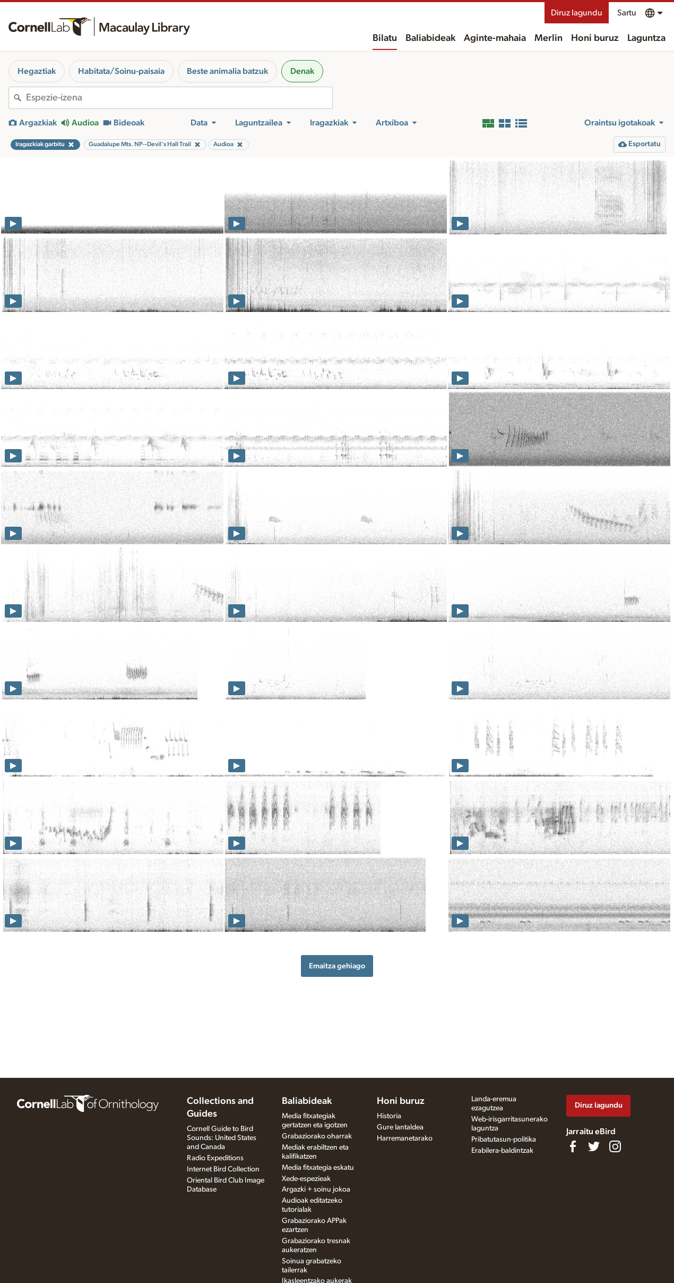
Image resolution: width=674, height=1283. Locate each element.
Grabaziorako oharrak (317, 1136)
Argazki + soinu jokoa (316, 1189)
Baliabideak (430, 38)
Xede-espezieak (306, 1179)
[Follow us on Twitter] (593, 1146)
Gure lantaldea (400, 1127)
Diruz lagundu (576, 13)
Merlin (548, 38)
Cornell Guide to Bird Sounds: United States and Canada (221, 1138)
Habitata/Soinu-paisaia (121, 71)
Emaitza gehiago (337, 966)
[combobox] (179, 97)
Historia (389, 1116)
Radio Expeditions (215, 1158)
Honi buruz (595, 38)
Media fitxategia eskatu (318, 1167)
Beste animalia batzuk (227, 71)
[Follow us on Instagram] (615, 1146)
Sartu (626, 13)
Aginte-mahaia (495, 38)
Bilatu (385, 38)
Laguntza (646, 38)
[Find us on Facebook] (572, 1146)
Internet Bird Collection (223, 1169)
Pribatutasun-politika (503, 1139)
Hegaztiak (37, 71)
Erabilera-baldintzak (502, 1150)
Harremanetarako (405, 1138)
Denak (302, 71)
